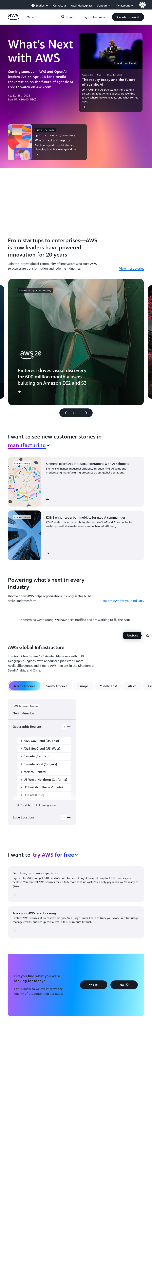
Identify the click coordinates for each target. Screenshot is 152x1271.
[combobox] (29, 445)
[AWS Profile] (142, 5)
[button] (128, 17)
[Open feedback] (147, 635)
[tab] (24, 686)
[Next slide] (88, 412)
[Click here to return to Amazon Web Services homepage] (13, 19)
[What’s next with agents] (47, 142)
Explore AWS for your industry (123, 601)
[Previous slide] (63, 412)
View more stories (131, 268)
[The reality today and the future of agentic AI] (110, 72)
